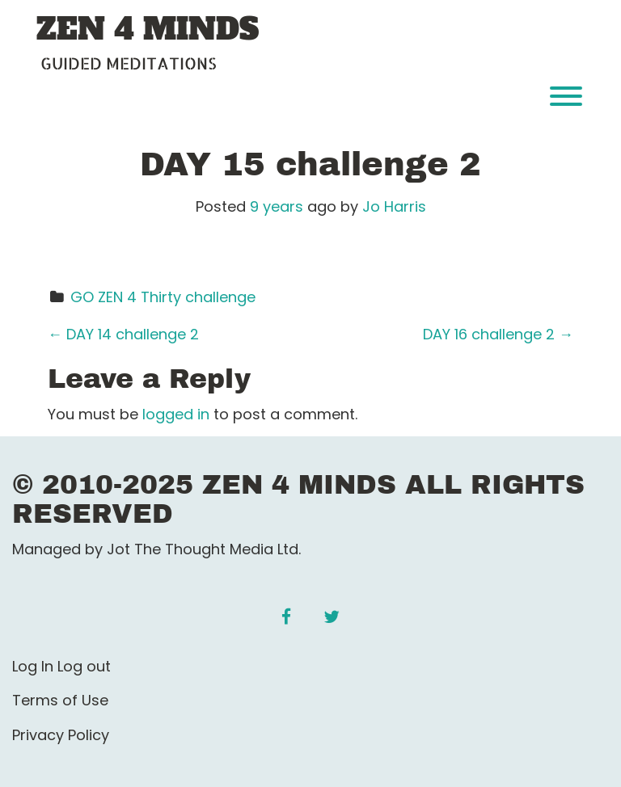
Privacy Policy (60, 735)
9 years (276, 206)
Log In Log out (61, 666)
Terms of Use (60, 700)
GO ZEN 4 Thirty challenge (163, 297)
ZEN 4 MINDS (147, 30)
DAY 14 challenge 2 (123, 334)
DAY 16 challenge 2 (498, 334)
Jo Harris (394, 206)
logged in (175, 414)
